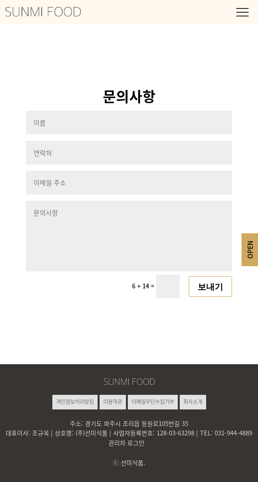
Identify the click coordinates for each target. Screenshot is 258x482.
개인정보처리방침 (75, 402)
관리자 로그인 (126, 442)
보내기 (210, 286)
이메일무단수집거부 (153, 402)
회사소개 (192, 402)
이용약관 (112, 402)
